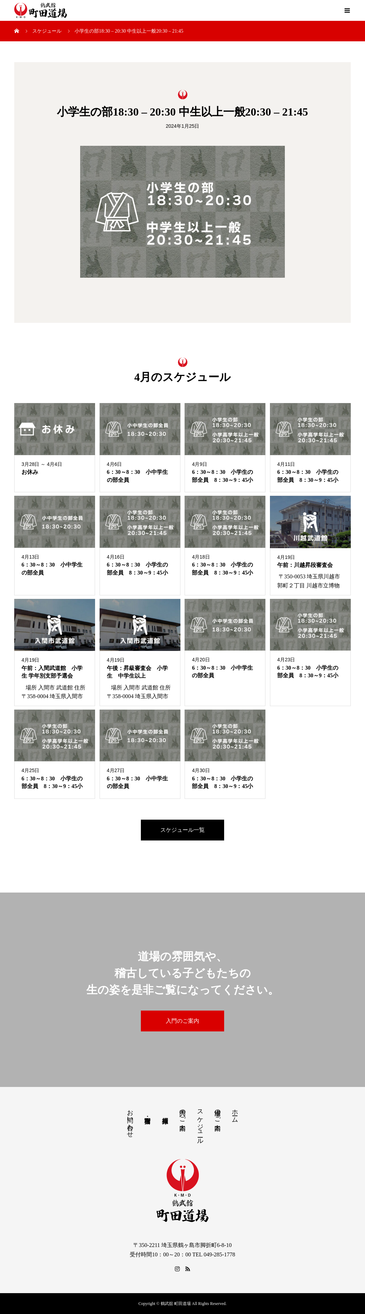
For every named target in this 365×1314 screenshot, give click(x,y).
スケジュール (200, 1123)
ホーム (234, 1112)
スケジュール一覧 (182, 830)
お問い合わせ (130, 1120)
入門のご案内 (182, 1021)
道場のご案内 (217, 1112)
